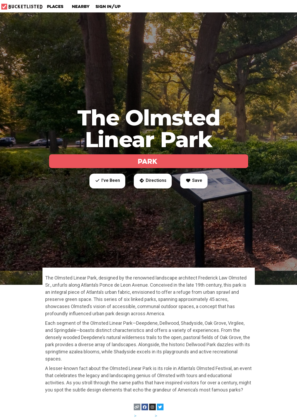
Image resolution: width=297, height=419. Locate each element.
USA (128, 415)
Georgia (145, 415)
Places (56, 6)
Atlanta (165, 415)
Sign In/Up (108, 6)
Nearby (81, 6)
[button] (107, 181)
